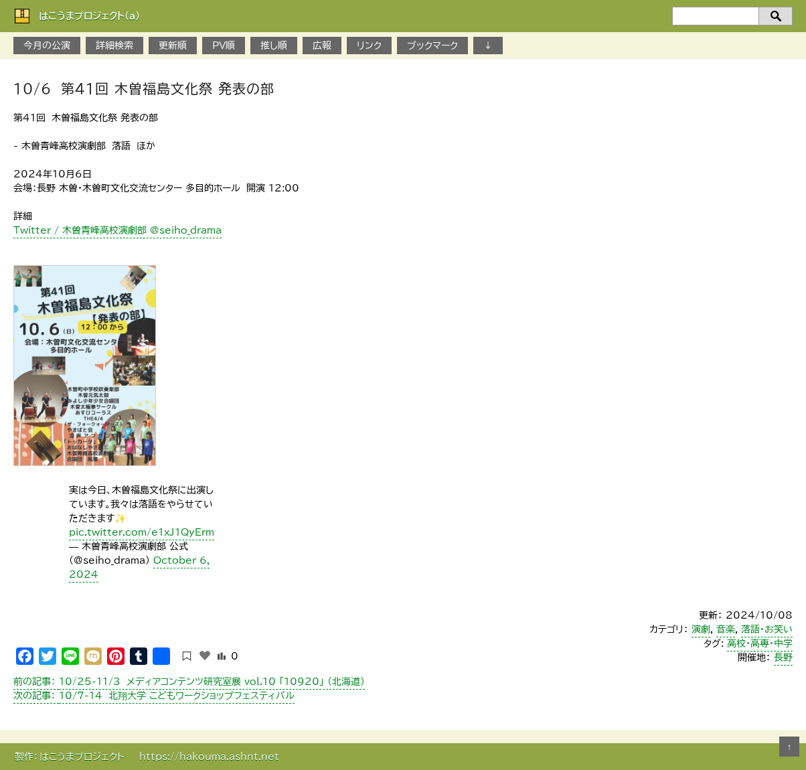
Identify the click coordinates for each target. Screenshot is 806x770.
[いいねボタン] (204, 655)
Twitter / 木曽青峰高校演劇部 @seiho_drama (117, 230)
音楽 (725, 629)
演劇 (701, 629)
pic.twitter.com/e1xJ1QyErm (141, 532)
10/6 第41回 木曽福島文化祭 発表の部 (143, 88)
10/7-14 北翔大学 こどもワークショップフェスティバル (154, 695)
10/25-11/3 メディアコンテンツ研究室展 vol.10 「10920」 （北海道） (189, 681)
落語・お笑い (767, 629)
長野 (783, 657)
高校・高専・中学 (760, 643)
